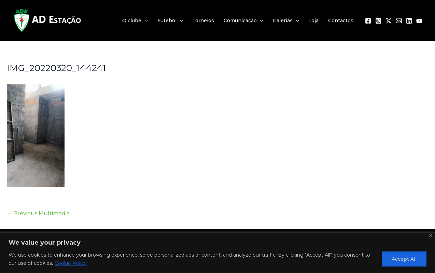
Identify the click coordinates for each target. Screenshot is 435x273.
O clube (135, 20)
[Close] (430, 235)
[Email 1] (399, 21)
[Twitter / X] (388, 21)
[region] (217, 252)
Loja (313, 20)
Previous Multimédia (38, 213)
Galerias (286, 20)
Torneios (203, 20)
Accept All (404, 259)
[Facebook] (368, 21)
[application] (144, 20)
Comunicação (243, 20)
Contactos (340, 20)
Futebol (170, 20)
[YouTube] (419, 21)
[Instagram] (378, 21)
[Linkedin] (409, 21)
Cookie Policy (71, 263)
